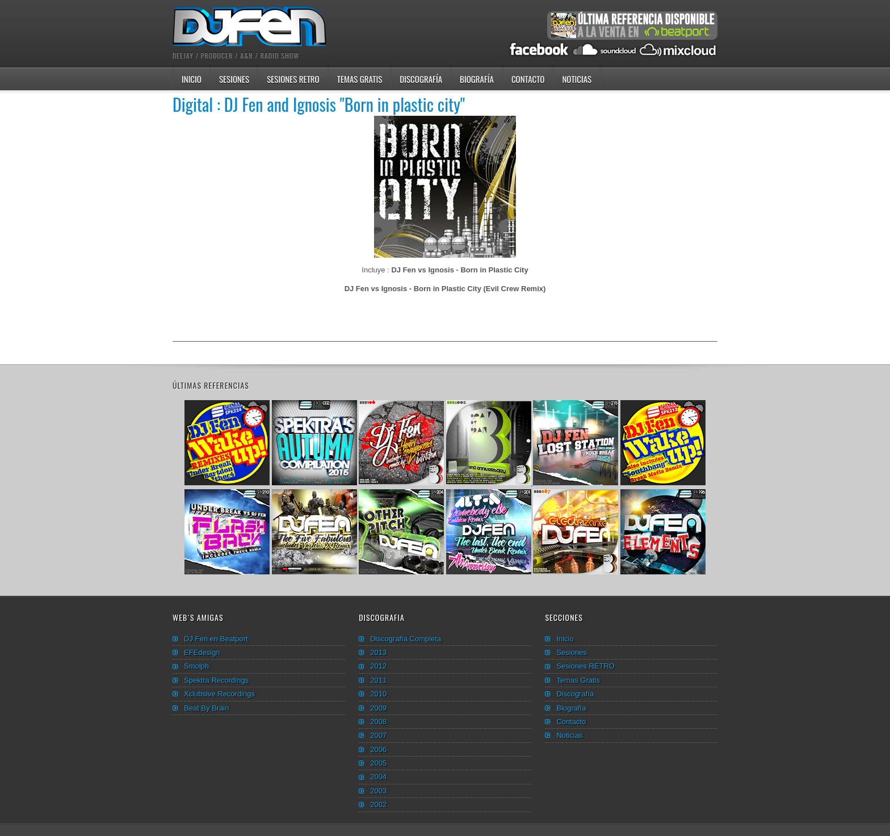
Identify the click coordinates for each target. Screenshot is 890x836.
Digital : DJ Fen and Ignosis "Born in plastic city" (319, 104)
